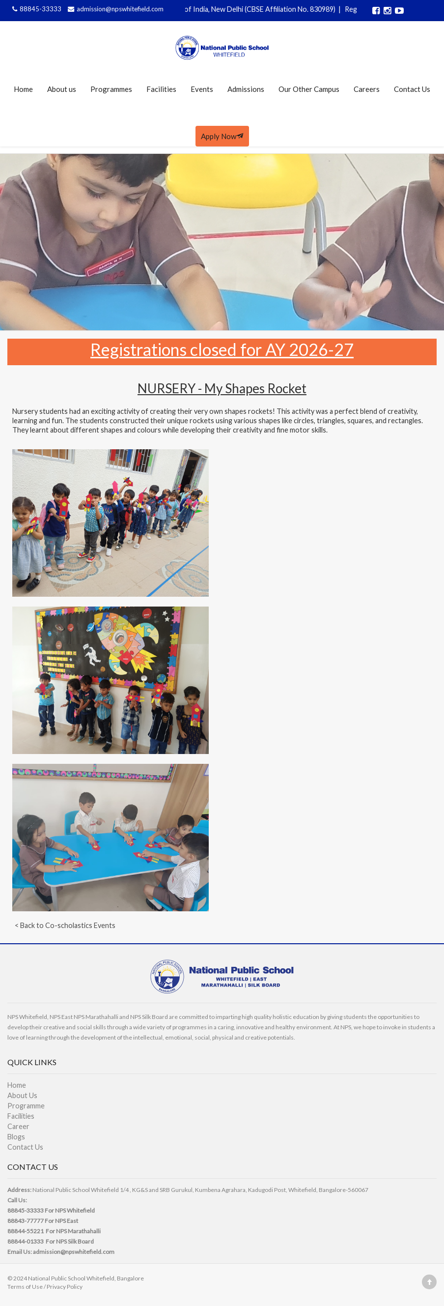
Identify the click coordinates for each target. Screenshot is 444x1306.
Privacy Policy (65, 1286)
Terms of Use (25, 1286)
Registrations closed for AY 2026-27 (222, 349)
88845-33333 (36, 9)
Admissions (245, 89)
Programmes (111, 89)
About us (61, 89)
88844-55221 (25, 1231)
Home (23, 89)
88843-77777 (25, 1220)
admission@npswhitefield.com (114, 9)
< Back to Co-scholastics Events (65, 925)
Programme (26, 1106)
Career (18, 1126)
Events (202, 89)
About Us (22, 1095)
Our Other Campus (308, 89)
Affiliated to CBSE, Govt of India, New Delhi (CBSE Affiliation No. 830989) (225, 9)
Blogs (16, 1136)
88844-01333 (25, 1241)
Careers (367, 89)
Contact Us (412, 89)
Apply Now (222, 136)
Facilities (161, 89)
